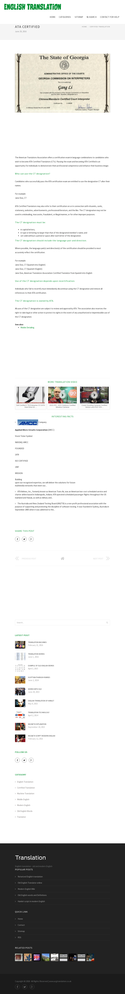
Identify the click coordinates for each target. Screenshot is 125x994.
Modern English (23, 805)
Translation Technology (38, 712)
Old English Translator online (30, 882)
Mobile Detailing (27, 327)
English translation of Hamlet (41, 701)
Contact (21, 925)
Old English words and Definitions (32, 895)
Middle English (23, 799)
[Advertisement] (62, 136)
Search (92, 17)
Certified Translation (100, 27)
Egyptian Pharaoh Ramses (39, 677)
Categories (65, 17)
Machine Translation (25, 793)
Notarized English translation (30, 876)
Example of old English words (41, 666)
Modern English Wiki (26, 889)
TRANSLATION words (36, 654)
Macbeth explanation (37, 724)
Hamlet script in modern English (31, 901)
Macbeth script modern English (41, 736)
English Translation (25, 781)
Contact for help (109, 17)
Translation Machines (37, 642)
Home (52, 17)
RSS (19, 937)
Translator (21, 817)
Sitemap (79, 17)
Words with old (35, 689)
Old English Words (24, 811)
